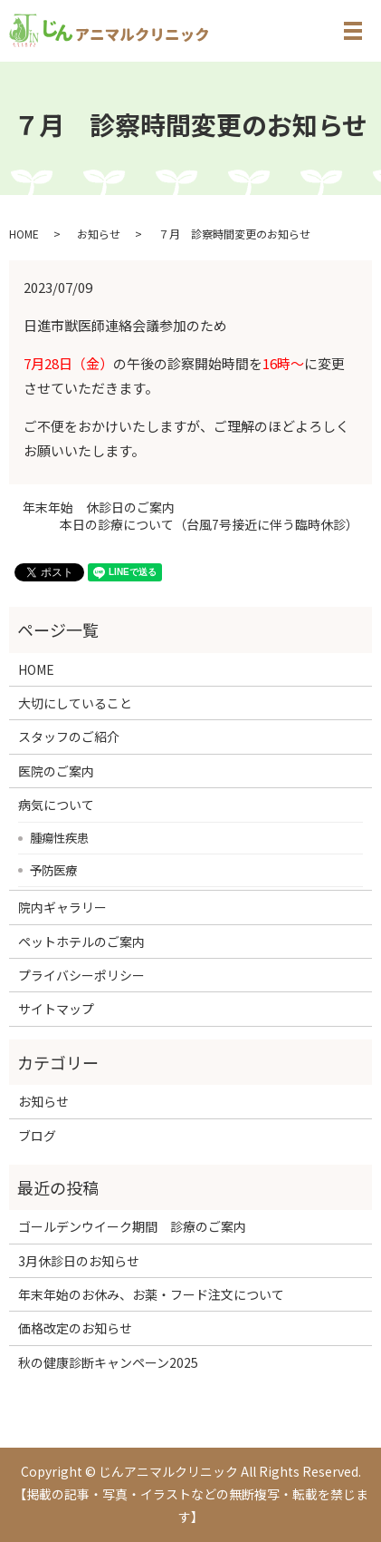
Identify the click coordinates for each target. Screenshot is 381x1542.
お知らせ (98, 233)
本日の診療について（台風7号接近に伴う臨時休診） (209, 524)
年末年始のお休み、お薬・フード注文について (151, 1294)
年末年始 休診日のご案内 (99, 507)
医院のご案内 (56, 771)
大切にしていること (75, 703)
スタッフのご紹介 (68, 736)
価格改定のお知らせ (75, 1328)
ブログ (37, 1136)
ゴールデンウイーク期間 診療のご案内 (132, 1226)
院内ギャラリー (62, 907)
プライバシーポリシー (81, 975)
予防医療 (53, 870)
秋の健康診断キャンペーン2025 (108, 1362)
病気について (56, 804)
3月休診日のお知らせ (78, 1261)
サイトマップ (56, 1009)
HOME (24, 233)
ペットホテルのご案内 (81, 941)
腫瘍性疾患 (59, 837)
